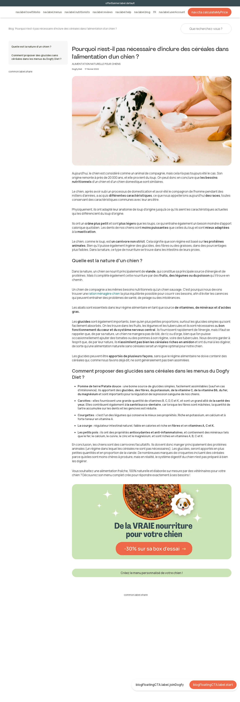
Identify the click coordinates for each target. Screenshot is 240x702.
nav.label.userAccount (172, 12)
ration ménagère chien (104, 294)
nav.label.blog (142, 12)
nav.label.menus (52, 12)
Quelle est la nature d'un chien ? (31, 46)
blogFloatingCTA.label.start (213, 685)
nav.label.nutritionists (77, 12)
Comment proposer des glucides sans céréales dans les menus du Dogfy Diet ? (36, 57)
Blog (11, 28)
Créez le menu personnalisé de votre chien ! (152, 573)
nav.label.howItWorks (28, 12)
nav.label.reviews (103, 12)
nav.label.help (123, 12)
